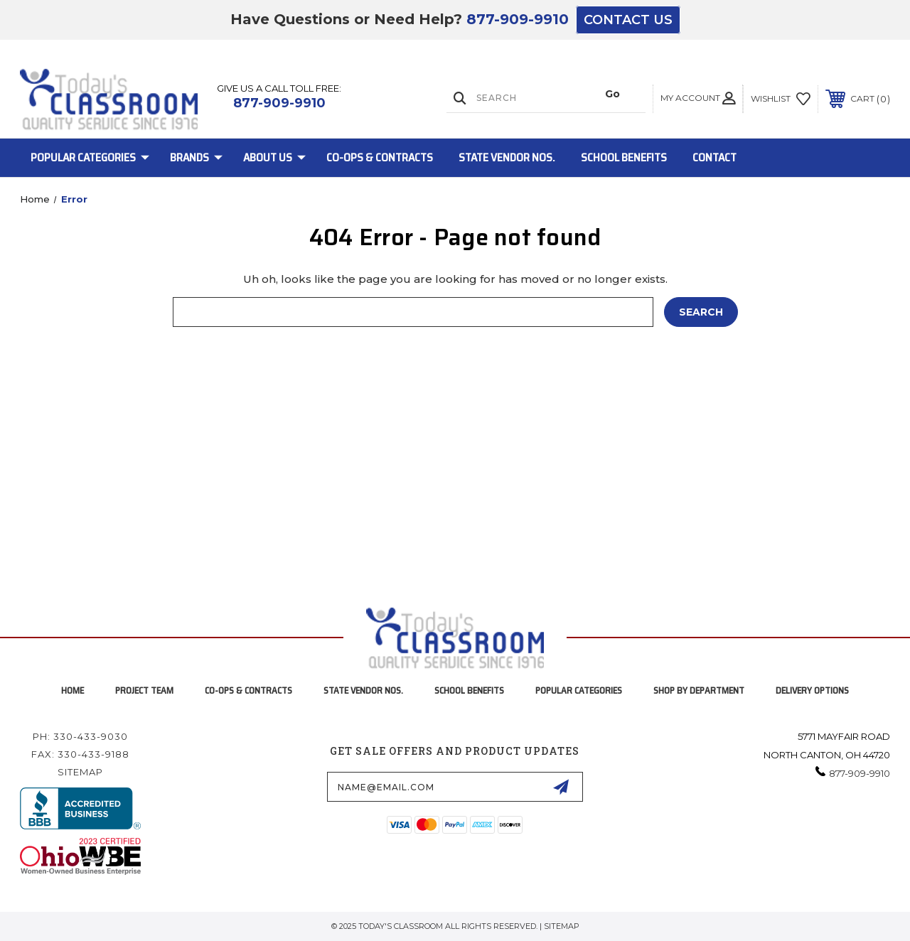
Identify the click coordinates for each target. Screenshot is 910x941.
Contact (714, 157)
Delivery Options (812, 690)
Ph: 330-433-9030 (80, 736)
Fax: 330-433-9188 (80, 754)
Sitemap (80, 772)
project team (144, 690)
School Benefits (624, 157)
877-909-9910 (517, 19)
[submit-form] (561, 786)
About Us (274, 157)
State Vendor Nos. (507, 157)
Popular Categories (90, 157)
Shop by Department (698, 690)
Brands (196, 157)
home (72, 690)
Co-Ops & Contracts (379, 157)
